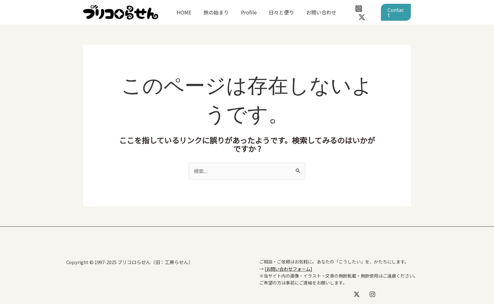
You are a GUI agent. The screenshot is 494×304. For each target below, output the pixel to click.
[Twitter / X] (369, 12)
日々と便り (274, 12)
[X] (356, 294)
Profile (243, 12)
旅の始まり (213, 12)
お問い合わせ (312, 12)
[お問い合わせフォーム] (288, 268)
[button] (395, 12)
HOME (183, 12)
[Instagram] (355, 12)
